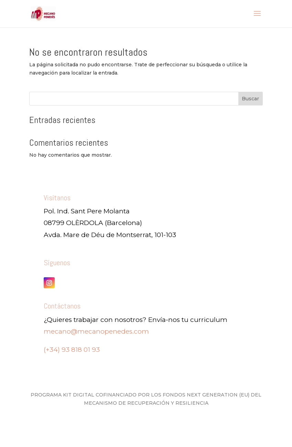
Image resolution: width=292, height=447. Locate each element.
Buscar (250, 99)
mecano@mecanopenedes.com (96, 331)
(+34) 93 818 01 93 (72, 350)
